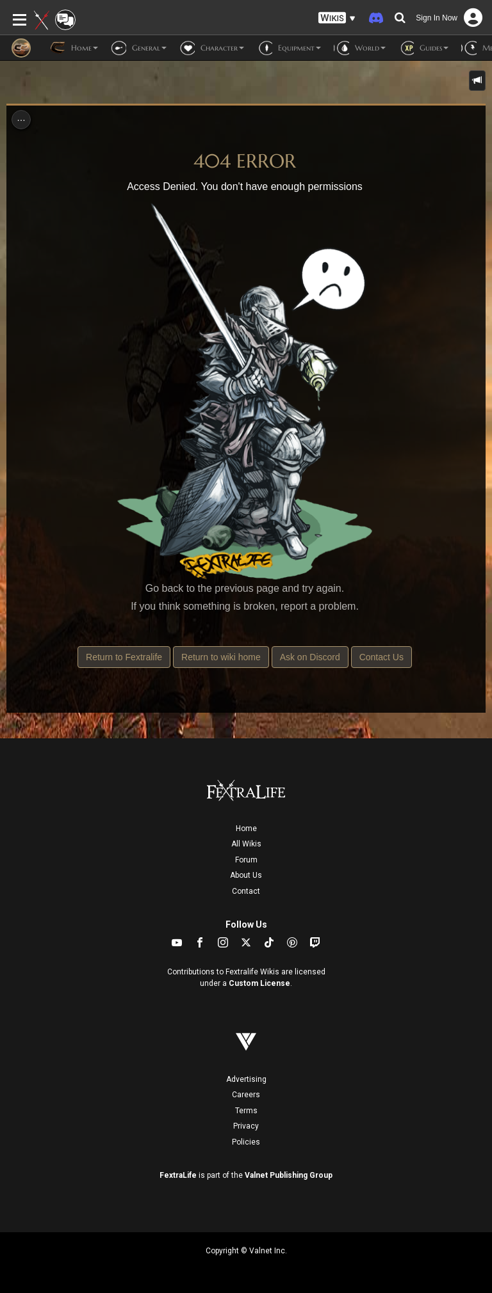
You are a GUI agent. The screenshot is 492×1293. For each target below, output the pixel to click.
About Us (246, 875)
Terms (246, 1110)
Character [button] (211, 48)
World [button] (360, 48)
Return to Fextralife (124, 657)
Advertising (246, 1079)
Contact (246, 891)
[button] (337, 18)
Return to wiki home (221, 657)
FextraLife (178, 1175)
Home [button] (74, 48)
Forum (246, 859)
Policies (246, 1142)
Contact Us (381, 657)
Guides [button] (423, 48)
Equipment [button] (289, 48)
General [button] (139, 48)
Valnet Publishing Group (288, 1175)
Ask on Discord (310, 657)
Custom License (259, 983)
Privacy (246, 1126)
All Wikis (246, 843)
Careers (246, 1094)
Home (246, 828)
